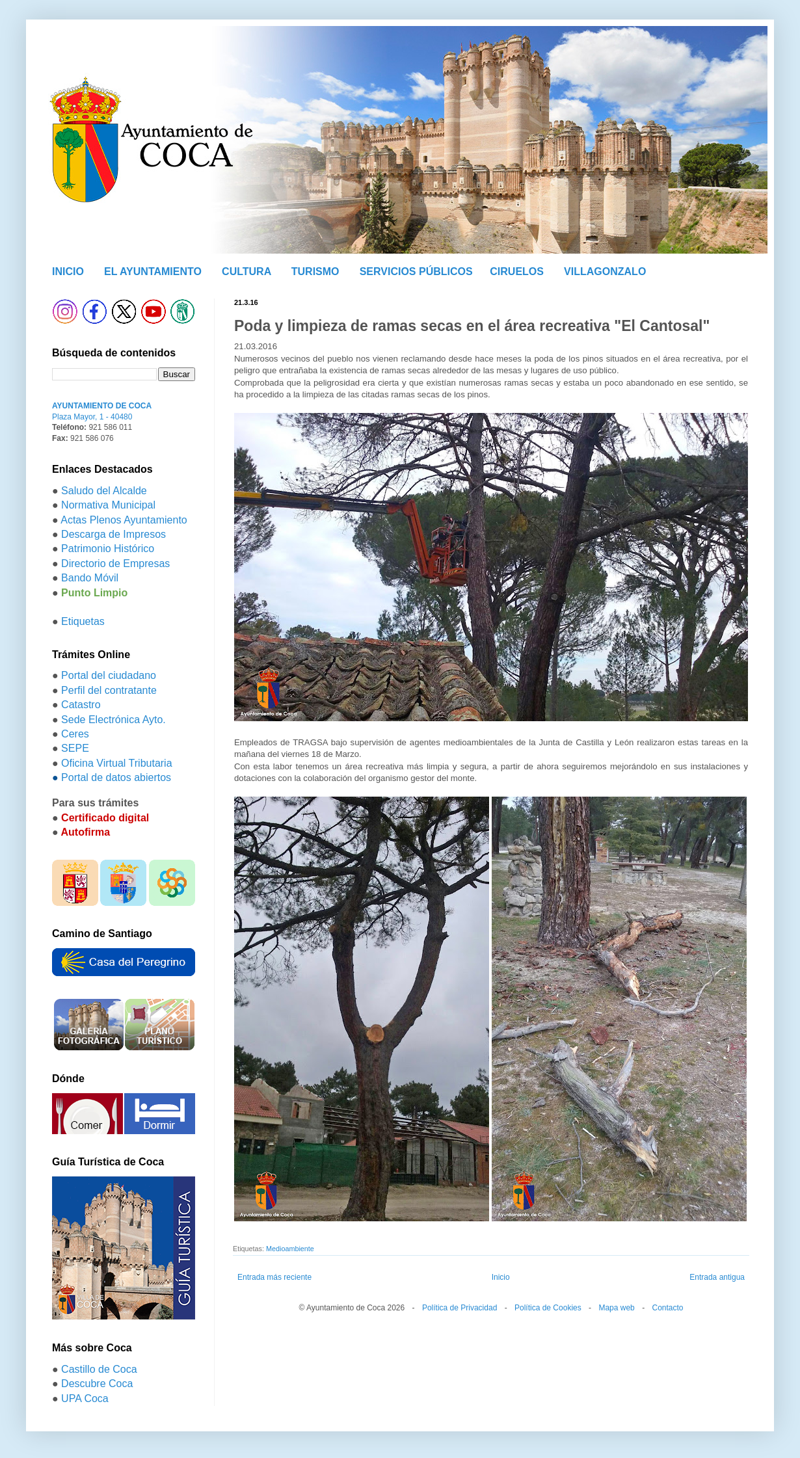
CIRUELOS (517, 271)
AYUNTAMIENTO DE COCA (102, 405)
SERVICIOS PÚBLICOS (416, 271)
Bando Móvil (89, 577)
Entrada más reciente (274, 1277)
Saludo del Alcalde (104, 490)
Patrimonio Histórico (107, 548)
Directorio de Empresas (115, 563)
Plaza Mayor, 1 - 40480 (92, 416)
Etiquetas (83, 621)
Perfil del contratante (109, 690)
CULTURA (246, 271)
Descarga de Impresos (113, 534)
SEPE (75, 748)
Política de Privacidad (459, 1307)
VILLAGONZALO (605, 271)
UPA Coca (85, 1398)
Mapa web (616, 1307)
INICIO (68, 271)
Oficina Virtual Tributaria (116, 763)
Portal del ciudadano (108, 675)
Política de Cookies (547, 1307)
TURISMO (315, 271)
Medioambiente (290, 1249)
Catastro (80, 704)
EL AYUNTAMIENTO (153, 271)
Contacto (667, 1307)
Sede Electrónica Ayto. (113, 719)
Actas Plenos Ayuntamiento (123, 519)
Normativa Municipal (108, 504)
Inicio (501, 1277)
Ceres (75, 733)
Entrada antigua (717, 1277)
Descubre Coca (97, 1383)
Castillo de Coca (99, 1369)
